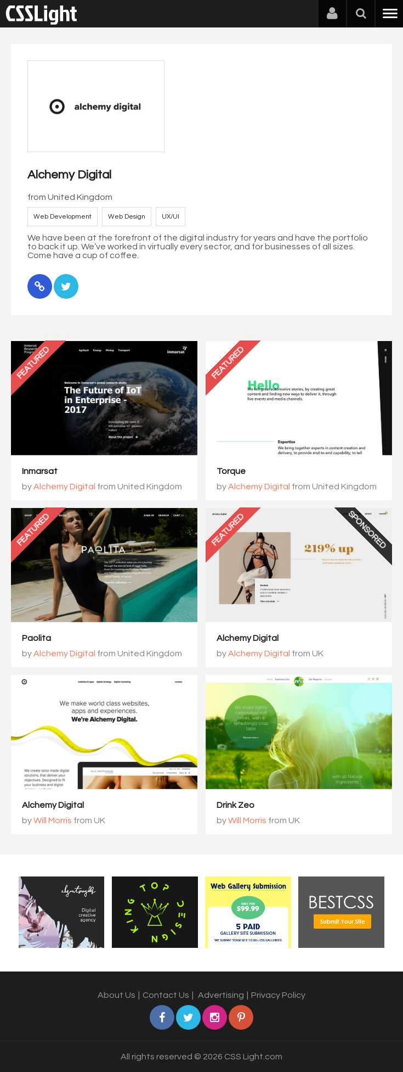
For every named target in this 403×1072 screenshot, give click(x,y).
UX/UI (170, 216)
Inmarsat (40, 471)
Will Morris (52, 820)
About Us (116, 995)
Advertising (221, 995)
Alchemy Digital (64, 486)
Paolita (36, 638)
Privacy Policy (278, 995)
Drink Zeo (235, 805)
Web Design (126, 216)
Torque (231, 471)
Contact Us (166, 995)
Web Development (62, 216)
